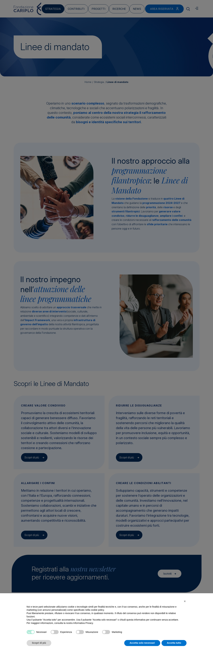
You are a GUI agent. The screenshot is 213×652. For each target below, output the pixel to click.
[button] (185, 601)
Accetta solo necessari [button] (142, 643)
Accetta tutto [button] (174, 643)
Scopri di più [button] (39, 643)
